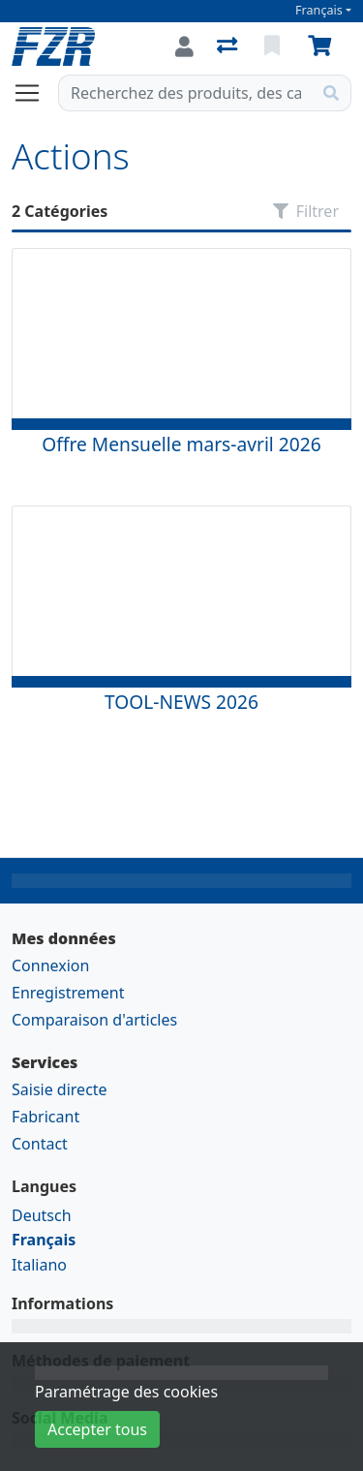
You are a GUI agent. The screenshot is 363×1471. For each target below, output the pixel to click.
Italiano (39, 1264)
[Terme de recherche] (185, 93)
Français (319, 10)
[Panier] (323, 46)
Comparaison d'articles (94, 1019)
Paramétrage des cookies (126, 1391)
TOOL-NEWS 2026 (181, 702)
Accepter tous (97, 1429)
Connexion (50, 965)
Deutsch (42, 1215)
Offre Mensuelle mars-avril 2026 (181, 444)
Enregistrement (68, 992)
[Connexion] (184, 46)
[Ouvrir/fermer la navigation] (35, 92)
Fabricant (45, 1116)
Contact (40, 1143)
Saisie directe (59, 1089)
